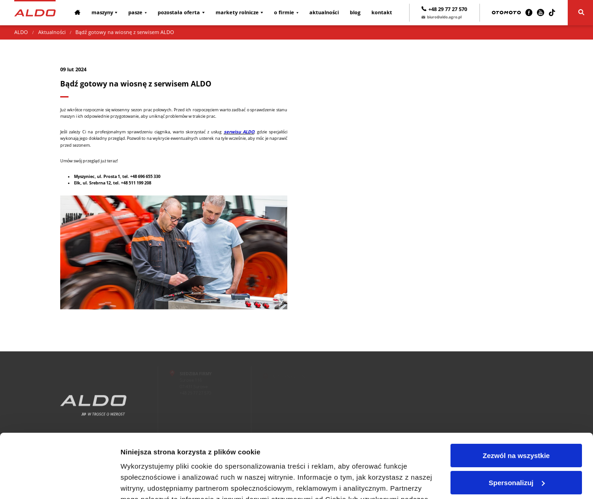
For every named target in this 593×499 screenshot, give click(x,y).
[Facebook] (528, 12)
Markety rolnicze (237, 12)
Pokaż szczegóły (148, 481)
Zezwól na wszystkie (516, 401)
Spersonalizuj (517, 427)
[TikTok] (551, 12)
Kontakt (381, 12)
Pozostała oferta (179, 12)
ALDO (21, 32)
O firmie (284, 12)
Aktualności (324, 12)
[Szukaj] (580, 12)
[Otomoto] (506, 13)
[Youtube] (540, 12)
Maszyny (102, 12)
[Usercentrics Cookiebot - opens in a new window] (59, 481)
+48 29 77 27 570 (444, 9)
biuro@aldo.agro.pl (442, 16)
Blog (355, 12)
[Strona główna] (35, 12)
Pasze (135, 12)
